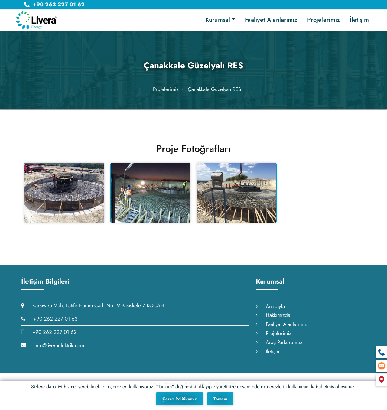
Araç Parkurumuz (279, 350)
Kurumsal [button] (217, 19)
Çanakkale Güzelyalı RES (214, 93)
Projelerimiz (323, 19)
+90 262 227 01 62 (49, 340)
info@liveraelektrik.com (52, 353)
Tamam (220, 399)
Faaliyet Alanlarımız (271, 19)
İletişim (359, 19)
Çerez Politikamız (179, 399)
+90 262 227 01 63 (49, 326)
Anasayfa (270, 314)
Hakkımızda (273, 323)
